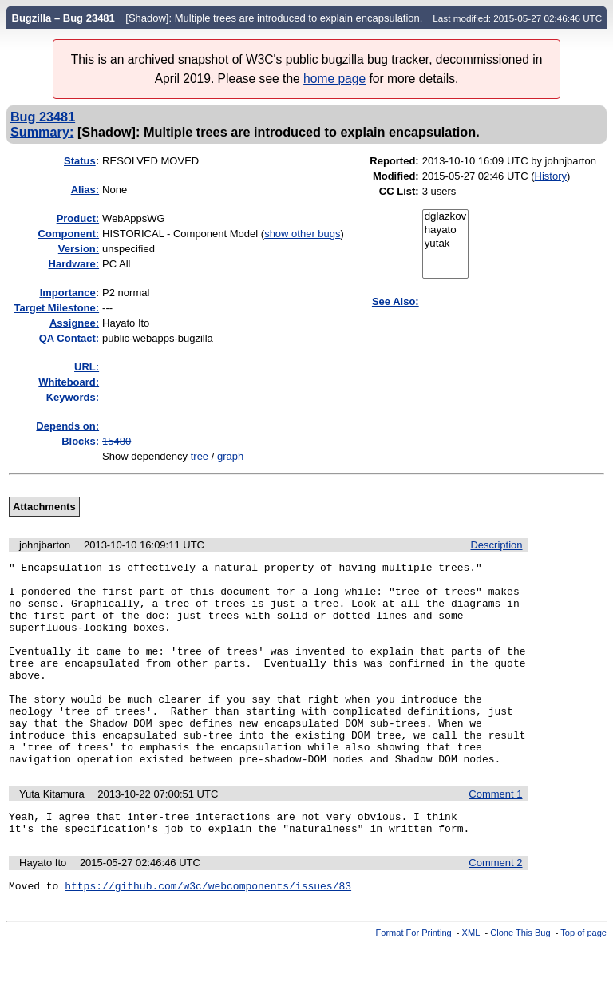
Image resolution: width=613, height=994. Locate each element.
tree (199, 456)
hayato (446, 230)
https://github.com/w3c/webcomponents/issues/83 (208, 933)
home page (334, 78)
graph (230, 456)
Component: (69, 234)
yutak (446, 244)
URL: (86, 367)
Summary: (41, 132)
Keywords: (72, 397)
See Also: (395, 301)
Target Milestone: (56, 308)
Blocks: (80, 441)
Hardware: (74, 264)
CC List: (399, 191)
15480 (116, 441)
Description (496, 545)
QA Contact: (69, 338)
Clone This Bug (520, 980)
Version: (78, 249)
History (551, 176)
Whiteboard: (68, 382)
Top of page (583, 980)
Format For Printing (414, 980)
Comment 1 (495, 835)
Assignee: (74, 323)
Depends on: (67, 426)
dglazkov (446, 217)
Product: (78, 218)
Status (80, 161)
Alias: (85, 190)
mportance (68, 293)
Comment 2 (495, 908)
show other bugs (302, 234)
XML (471, 980)
